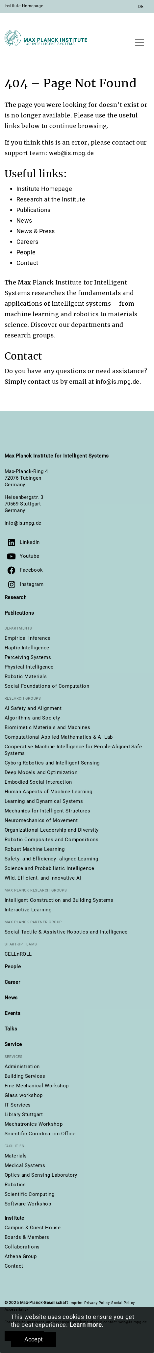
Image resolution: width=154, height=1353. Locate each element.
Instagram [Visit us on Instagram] (31, 584)
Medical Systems (25, 1165)
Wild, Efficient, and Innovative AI (43, 878)
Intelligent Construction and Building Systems (59, 900)
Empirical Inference (28, 638)
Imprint (76, 1303)
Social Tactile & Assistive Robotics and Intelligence (66, 932)
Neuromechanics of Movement (41, 820)
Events (13, 1013)
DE (140, 6)
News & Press (35, 231)
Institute (14, 1218)
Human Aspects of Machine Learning (48, 792)
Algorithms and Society (32, 718)
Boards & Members (27, 1237)
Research (16, 597)
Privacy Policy (97, 1303)
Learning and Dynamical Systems (44, 801)
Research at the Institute (51, 199)
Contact (27, 262)
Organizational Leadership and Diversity (52, 830)
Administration (22, 1066)
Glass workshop (24, 1095)
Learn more (85, 1324)
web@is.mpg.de (71, 153)
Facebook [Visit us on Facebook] (31, 570)
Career (12, 982)
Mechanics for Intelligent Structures (47, 811)
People (26, 252)
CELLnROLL (18, 954)
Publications (33, 209)
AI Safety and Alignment (33, 708)
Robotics (15, 1185)
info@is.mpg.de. (118, 381)
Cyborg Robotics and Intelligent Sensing (52, 763)
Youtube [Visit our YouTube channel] (29, 556)
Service (13, 1044)
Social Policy (123, 1303)
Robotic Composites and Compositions (52, 840)
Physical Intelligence (29, 667)
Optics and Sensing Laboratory (41, 1175)
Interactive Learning (28, 910)
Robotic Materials (26, 676)
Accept (33, 1339)
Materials (16, 1156)
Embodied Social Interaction (38, 782)
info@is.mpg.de (23, 523)
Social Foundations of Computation (47, 686)
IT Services (18, 1105)
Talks (11, 1029)
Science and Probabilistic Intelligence (49, 868)
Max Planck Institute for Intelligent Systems (57, 456)
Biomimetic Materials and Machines (47, 727)
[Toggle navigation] (140, 42)
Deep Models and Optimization (41, 772)
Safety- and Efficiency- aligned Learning (51, 859)
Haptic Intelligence (27, 648)
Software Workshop (28, 1204)
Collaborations (22, 1247)
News (24, 220)
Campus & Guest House (33, 1228)
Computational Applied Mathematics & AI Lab (59, 737)
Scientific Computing (30, 1194)
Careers (27, 241)
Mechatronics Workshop (34, 1124)
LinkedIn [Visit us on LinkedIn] (30, 542)
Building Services (25, 1076)
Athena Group (21, 1256)
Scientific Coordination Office (40, 1134)
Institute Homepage (24, 6)
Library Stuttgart (24, 1114)
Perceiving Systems (28, 657)
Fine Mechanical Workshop (37, 1086)
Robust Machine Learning (35, 849)
